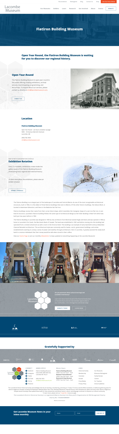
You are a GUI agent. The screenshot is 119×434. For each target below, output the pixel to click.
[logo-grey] (12, 8)
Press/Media (82, 381)
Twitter (30, 376)
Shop (97, 1)
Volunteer (81, 376)
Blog (81, 1)
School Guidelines (99, 384)
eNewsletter (45, 236)
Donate (81, 378)
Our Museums (98, 371)
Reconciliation (63, 1)
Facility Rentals (98, 376)
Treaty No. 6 (64, 393)
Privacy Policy (82, 384)
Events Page (24, 236)
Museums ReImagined (100, 373)
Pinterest (30, 384)
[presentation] (93, 420)
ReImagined (73, 1)
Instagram (31, 373)
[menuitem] (45, 8)
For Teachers (98, 381)
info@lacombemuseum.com (37, 90)
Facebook (30, 371)
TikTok (30, 381)
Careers (96, 378)
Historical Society (83, 371)
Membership (82, 373)
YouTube (30, 378)
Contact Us (89, 1)
